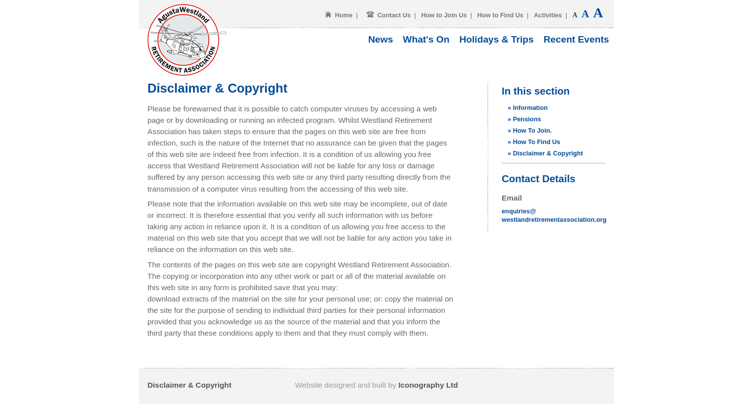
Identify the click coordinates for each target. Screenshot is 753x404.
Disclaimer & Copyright (189, 385)
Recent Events (576, 39)
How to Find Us (500, 15)
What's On (426, 39)
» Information (528, 107)
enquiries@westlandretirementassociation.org (554, 215)
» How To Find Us (534, 142)
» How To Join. (530, 130)
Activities (548, 15)
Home (344, 15)
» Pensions (524, 119)
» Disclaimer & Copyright (545, 153)
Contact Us (394, 15)
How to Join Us (444, 15)
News (380, 39)
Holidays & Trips (496, 39)
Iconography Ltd (428, 385)
